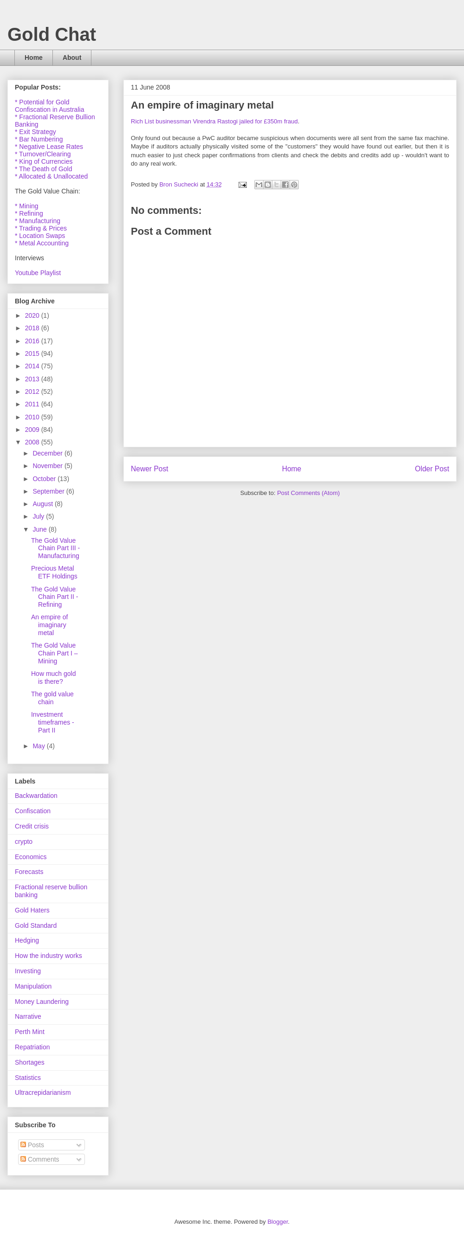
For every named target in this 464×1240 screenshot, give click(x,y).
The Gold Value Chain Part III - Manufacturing (55, 548)
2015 (33, 353)
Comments (39, 1159)
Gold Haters (32, 910)
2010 (33, 417)
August (43, 504)
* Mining (27, 206)
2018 (33, 328)
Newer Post (149, 469)
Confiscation (33, 811)
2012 (33, 391)
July (39, 516)
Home (34, 57)
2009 (33, 429)
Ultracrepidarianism (43, 1092)
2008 (33, 442)
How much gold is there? (53, 677)
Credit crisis (32, 826)
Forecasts (29, 871)
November (48, 465)
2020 (33, 315)
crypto (23, 841)
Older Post (432, 469)
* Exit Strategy (35, 131)
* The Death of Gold (43, 169)
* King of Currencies (44, 161)
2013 (33, 379)
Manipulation (33, 986)
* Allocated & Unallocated (51, 176)
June (40, 529)
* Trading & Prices (41, 228)
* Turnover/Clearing (43, 154)
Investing (28, 971)
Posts (32, 1145)
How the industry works (48, 955)
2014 (33, 366)
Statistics (28, 1077)
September (49, 491)
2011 (33, 404)
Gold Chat (51, 34)
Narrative (28, 1016)
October (45, 478)
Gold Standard (36, 925)
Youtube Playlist (38, 272)
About (72, 57)
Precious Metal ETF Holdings (54, 572)
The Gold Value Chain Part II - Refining (54, 597)
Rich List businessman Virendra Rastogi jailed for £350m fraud (214, 121)
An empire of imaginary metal (49, 624)
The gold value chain (52, 698)
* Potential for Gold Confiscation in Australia (49, 105)
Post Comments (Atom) (308, 492)
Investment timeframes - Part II (52, 722)
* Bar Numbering (39, 139)
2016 (33, 341)
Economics (30, 857)
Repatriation (32, 1047)
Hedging (27, 940)
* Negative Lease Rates (49, 146)
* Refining (29, 213)
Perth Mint (30, 1031)
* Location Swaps (40, 235)
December (48, 453)
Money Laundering (42, 1001)
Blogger (277, 1221)
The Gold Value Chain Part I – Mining (54, 653)
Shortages (30, 1062)
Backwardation (36, 795)
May (39, 746)
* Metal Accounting (42, 243)
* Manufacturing (37, 221)
